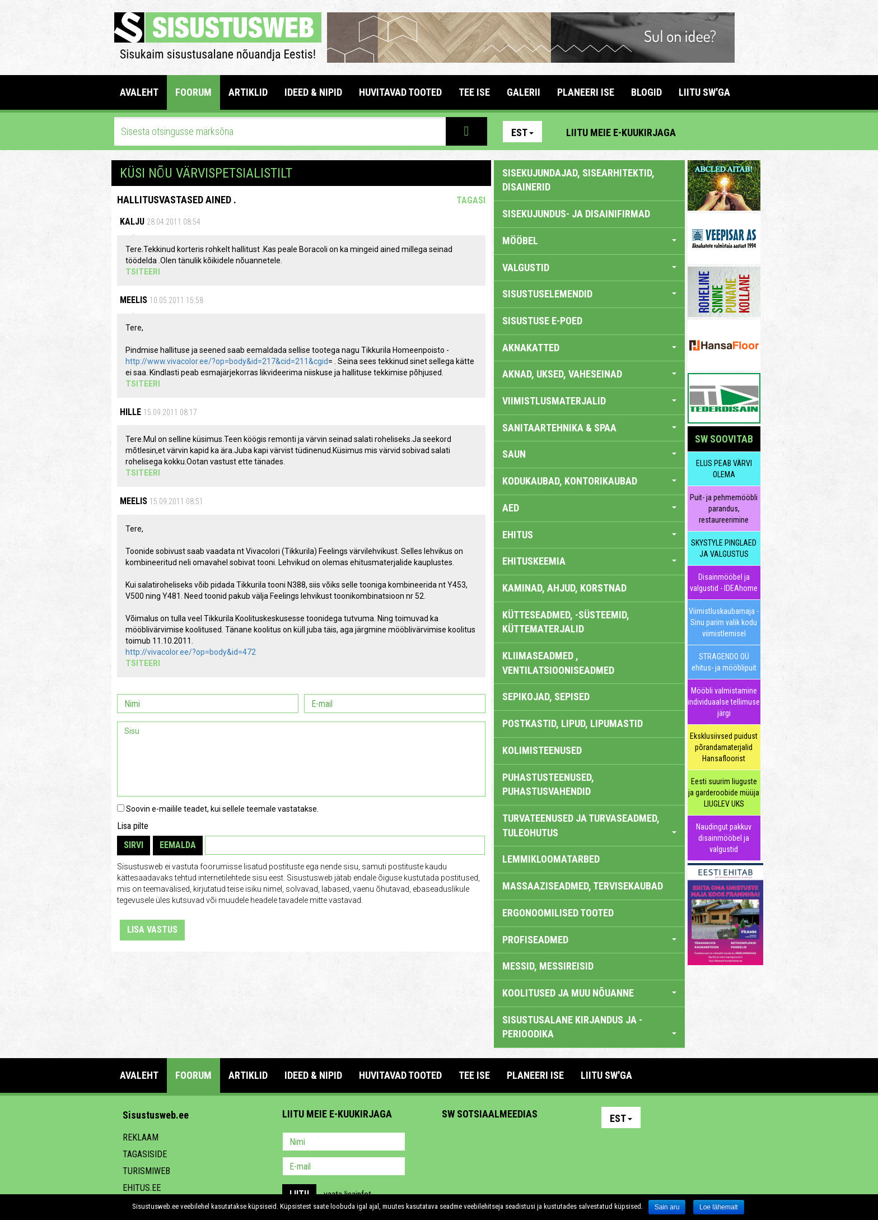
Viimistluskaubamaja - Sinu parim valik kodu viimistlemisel (724, 622)
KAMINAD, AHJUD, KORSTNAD (564, 588)
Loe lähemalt (718, 1207)
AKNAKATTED (589, 347)
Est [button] (522, 132)
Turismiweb (146, 1171)
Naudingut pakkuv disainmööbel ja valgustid (723, 838)
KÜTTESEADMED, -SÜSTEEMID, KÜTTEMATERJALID (565, 622)
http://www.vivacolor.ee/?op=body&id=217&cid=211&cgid (226, 361)
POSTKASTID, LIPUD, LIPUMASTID (572, 723)
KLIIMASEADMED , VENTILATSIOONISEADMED (558, 663)
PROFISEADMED (589, 940)
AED (589, 508)
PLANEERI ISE (585, 92)
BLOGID (646, 92)
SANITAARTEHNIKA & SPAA (589, 428)
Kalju (132, 221)
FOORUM (193, 92)
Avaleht (139, 92)
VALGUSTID (589, 267)
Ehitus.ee (142, 1187)
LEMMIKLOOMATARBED (551, 859)
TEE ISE (474, 92)
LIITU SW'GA (704, 92)
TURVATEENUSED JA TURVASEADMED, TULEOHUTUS (589, 825)
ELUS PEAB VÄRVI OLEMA (724, 469)
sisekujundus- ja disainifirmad (576, 214)
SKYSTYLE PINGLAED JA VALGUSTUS (723, 548)
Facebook (725, 131)
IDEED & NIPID (313, 92)
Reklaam (140, 1137)
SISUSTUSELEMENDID (589, 294)
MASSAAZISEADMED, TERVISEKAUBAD (582, 886)
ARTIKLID (248, 92)
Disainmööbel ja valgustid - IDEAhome (724, 582)
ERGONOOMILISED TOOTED (558, 913)
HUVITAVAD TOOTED (400, 92)
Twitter (524, 1142)
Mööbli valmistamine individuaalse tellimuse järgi (724, 702)
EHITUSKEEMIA (589, 561)
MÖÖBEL (589, 240)
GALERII (523, 92)
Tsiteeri (142, 271)
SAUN (589, 454)
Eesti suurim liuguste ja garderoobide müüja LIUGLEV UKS (723, 792)
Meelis (133, 300)
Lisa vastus (152, 929)
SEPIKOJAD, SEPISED (546, 696)
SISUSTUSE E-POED (542, 321)
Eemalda (178, 845)
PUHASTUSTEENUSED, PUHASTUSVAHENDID (548, 784)
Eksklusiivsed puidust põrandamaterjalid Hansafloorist (724, 747)
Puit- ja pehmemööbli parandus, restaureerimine (724, 508)
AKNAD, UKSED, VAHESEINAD (589, 374)
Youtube (749, 131)
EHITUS (589, 535)
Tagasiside (145, 1154)
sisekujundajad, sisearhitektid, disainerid (578, 180)
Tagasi (470, 200)
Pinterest (701, 131)
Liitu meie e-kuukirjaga (621, 132)
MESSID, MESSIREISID (548, 966)
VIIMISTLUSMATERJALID (589, 401)
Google (548, 1142)
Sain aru (667, 1207)
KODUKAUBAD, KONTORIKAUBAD (589, 481)
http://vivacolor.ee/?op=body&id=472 (190, 652)
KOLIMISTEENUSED (542, 750)
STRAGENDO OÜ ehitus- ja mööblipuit (724, 662)
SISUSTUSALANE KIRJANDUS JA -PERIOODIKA (589, 1027)
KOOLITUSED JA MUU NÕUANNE (589, 993)
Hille (130, 412)
